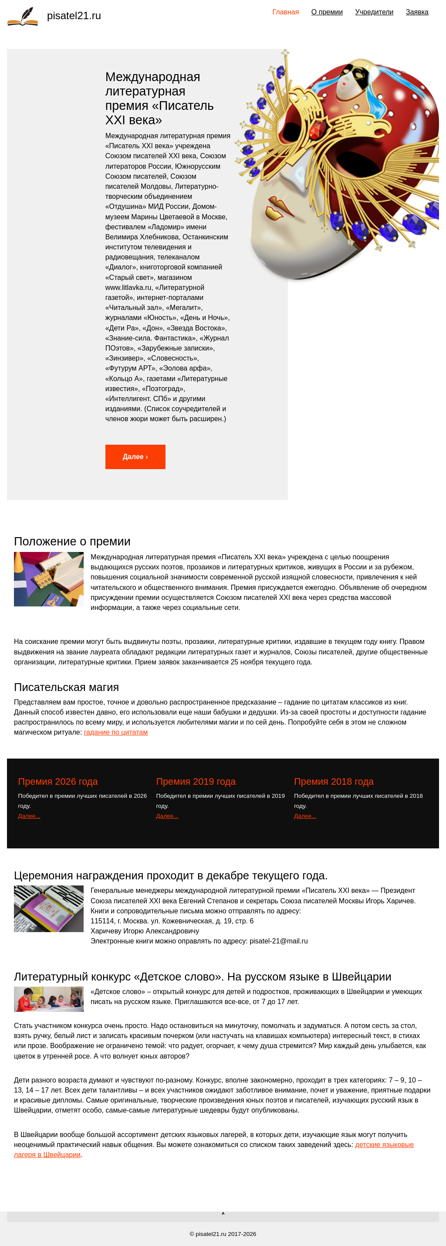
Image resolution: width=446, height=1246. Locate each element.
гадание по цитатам (116, 732)
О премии (327, 12)
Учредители (374, 12)
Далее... (29, 816)
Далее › (135, 456)
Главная (286, 12)
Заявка (417, 12)
